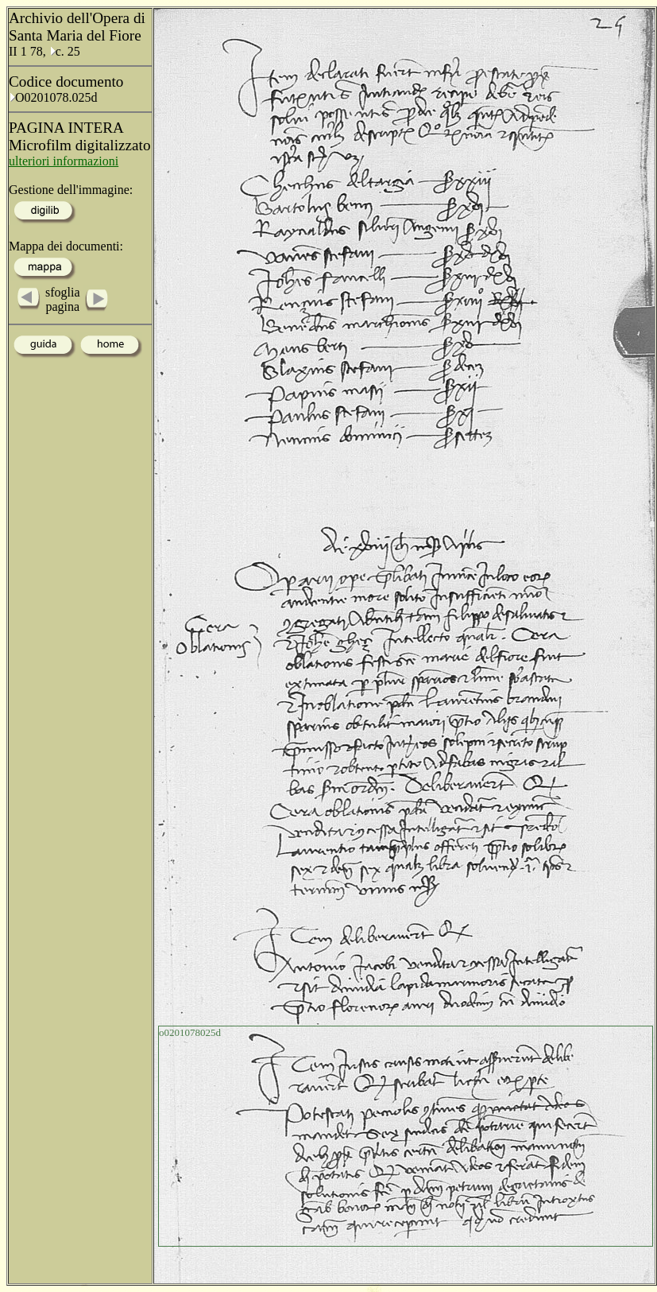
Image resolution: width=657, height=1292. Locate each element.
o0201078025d (190, 1032)
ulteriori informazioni (63, 161)
